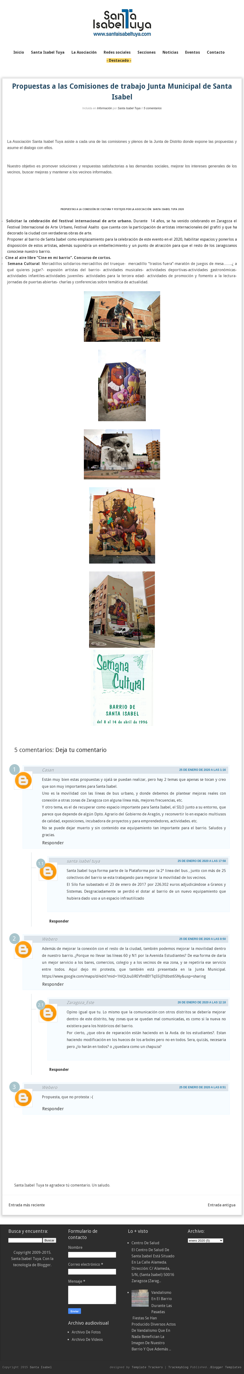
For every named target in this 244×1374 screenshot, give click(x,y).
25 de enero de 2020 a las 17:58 (202, 861)
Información (104, 108)
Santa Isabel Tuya (129, 108)
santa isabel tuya (83, 861)
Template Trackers (147, 1367)
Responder (53, 842)
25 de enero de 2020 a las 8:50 (202, 939)
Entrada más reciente (27, 1205)
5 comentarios (153, 108)
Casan (48, 770)
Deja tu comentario (81, 750)
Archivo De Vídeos (87, 1339)
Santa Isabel (41, 1367)
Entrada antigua (221, 1205)
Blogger (44, 1265)
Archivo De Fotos (86, 1332)
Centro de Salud (145, 1243)
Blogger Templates (226, 1367)
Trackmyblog (178, 1367)
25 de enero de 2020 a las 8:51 (202, 1087)
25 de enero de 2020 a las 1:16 (202, 770)
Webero (49, 939)
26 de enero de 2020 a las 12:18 (202, 1002)
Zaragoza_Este (80, 1002)
